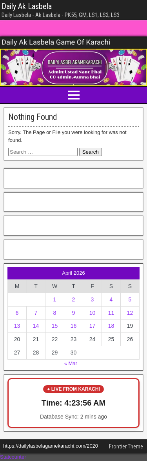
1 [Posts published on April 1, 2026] (54, 299)
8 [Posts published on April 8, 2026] (54, 313)
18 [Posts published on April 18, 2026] (111, 326)
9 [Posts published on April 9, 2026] (73, 313)
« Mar (70, 363)
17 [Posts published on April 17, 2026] (92, 326)
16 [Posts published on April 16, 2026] (74, 326)
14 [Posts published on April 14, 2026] (36, 326)
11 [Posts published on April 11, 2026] (111, 313)
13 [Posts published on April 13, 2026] (17, 326)
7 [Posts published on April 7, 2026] (36, 313)
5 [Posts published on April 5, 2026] (130, 299)
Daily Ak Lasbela (27, 6)
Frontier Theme (126, 446)
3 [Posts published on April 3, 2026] (92, 299)
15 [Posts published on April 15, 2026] (55, 326)
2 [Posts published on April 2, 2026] (73, 299)
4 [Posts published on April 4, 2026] (111, 299)
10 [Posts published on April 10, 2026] (92, 313)
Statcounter (13, 457)
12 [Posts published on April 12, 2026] (130, 313)
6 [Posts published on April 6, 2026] (17, 313)
